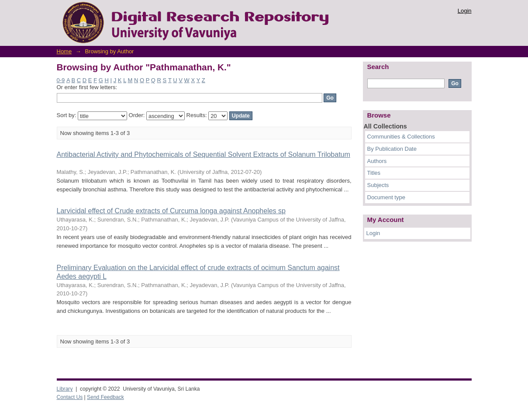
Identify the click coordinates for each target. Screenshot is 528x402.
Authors (377, 161)
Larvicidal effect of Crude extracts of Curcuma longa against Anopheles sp (171, 211)
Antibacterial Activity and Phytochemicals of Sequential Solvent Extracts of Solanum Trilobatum (203, 154)
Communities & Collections (401, 136)
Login (465, 10)
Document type (386, 197)
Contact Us (70, 397)
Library (65, 389)
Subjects (378, 185)
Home (64, 51)
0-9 (61, 80)
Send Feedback (105, 397)
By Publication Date (392, 149)
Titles (374, 173)
